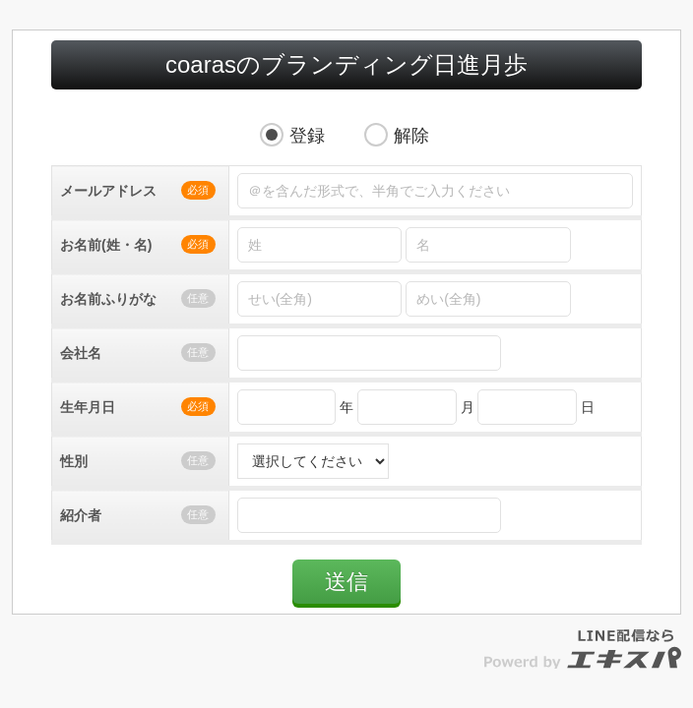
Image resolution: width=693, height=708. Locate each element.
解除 (411, 136)
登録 (307, 136)
